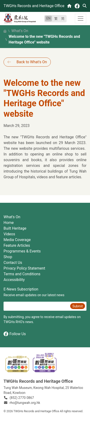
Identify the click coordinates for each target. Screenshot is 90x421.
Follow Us (15, 333)
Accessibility (14, 279)
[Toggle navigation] (80, 18)
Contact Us (13, 262)
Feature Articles (17, 245)
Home (9, 222)
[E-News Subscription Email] (36, 306)
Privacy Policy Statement (24, 268)
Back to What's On (32, 62)
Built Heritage (15, 228)
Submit (77, 306)
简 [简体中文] (62, 18)
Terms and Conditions (22, 274)
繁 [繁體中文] (56, 18)
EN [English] (48, 18)
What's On (19, 31)
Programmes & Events (22, 251)
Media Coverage (17, 239)
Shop (8, 257)
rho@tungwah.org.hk (25, 403)
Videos (9, 234)
